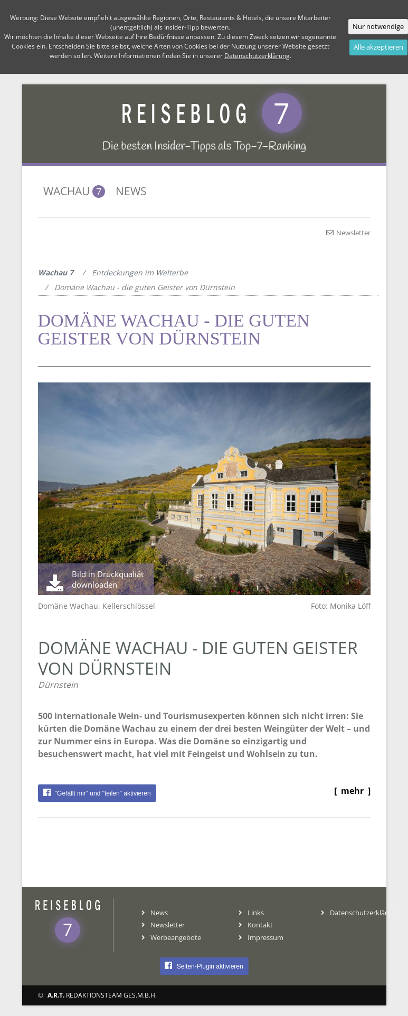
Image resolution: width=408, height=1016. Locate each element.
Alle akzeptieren (378, 47)
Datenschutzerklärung (360, 912)
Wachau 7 (55, 272)
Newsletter (348, 232)
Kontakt (256, 924)
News (131, 191)
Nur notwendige (378, 26)
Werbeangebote (171, 937)
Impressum (261, 937)
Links (251, 912)
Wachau (74, 191)
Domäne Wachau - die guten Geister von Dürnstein (144, 287)
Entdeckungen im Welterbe (140, 272)
